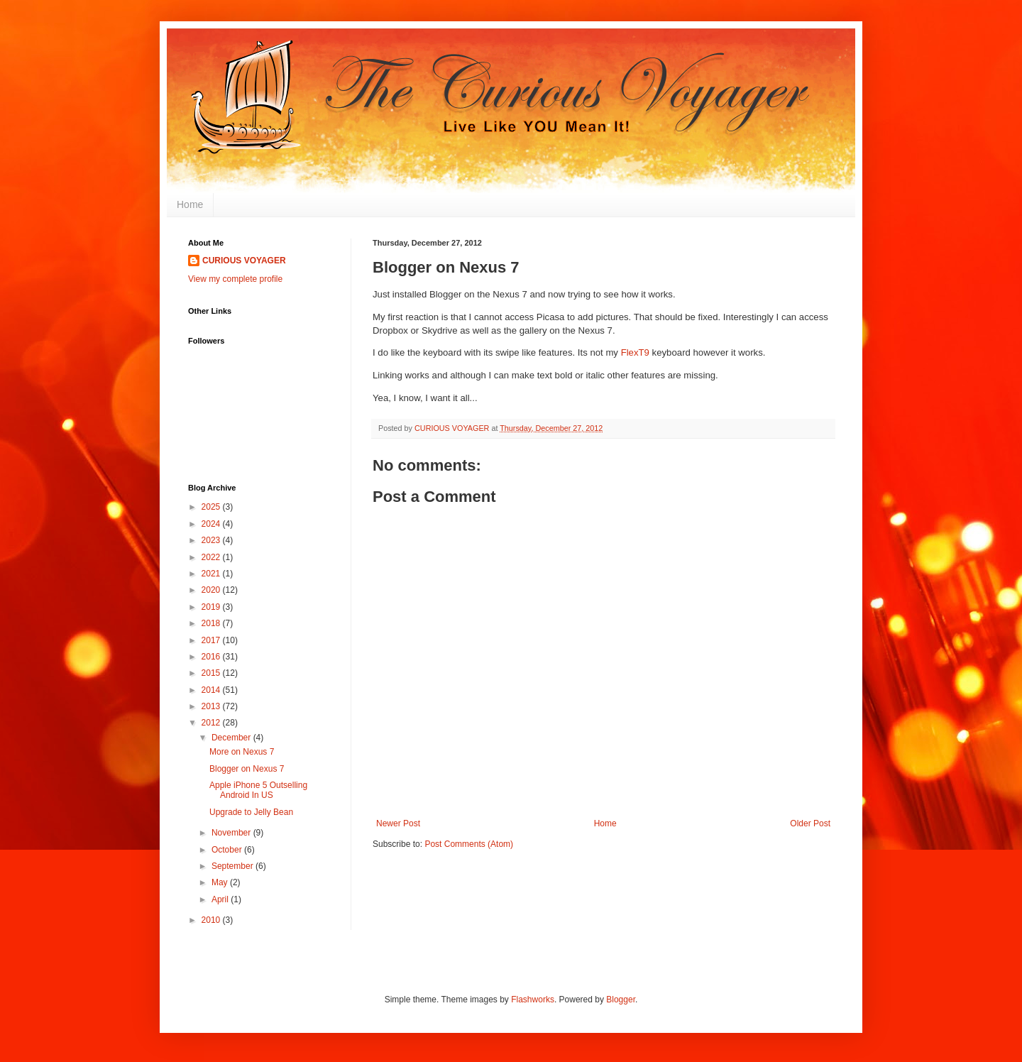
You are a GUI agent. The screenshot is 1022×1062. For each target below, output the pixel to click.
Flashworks (532, 999)
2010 (212, 920)
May (220, 882)
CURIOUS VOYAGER (244, 261)
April (221, 899)
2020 (212, 590)
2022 (212, 557)
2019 (212, 607)
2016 (212, 657)
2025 (212, 507)
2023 (212, 540)
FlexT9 (635, 352)
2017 (212, 640)
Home (190, 204)
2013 (212, 706)
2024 (212, 524)
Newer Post (398, 823)
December (232, 738)
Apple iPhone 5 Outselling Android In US (258, 790)
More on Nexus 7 (241, 752)
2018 (212, 623)
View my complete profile (235, 279)
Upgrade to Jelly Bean (251, 812)
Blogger (620, 999)
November (232, 833)
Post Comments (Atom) (468, 844)
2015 (212, 673)
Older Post (810, 823)
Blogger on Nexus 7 (246, 769)
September (233, 866)
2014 (212, 690)
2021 (212, 574)
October (227, 850)
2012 (212, 723)
